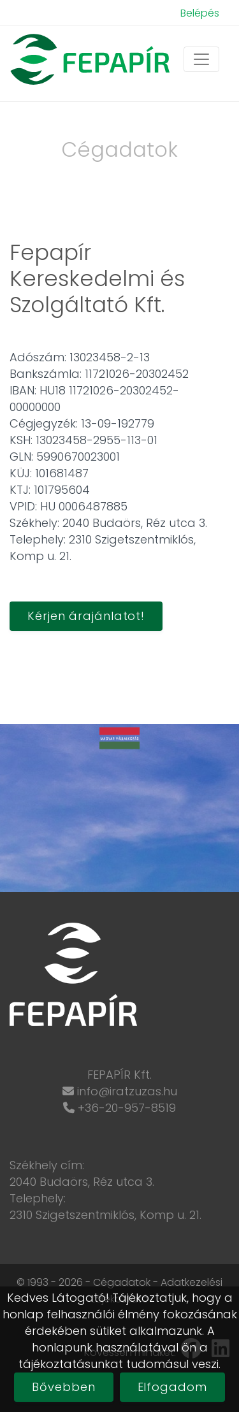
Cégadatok (121, 1282)
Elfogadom (172, 1387)
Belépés (199, 13)
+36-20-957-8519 (127, 1108)
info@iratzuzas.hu (127, 1091)
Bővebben (63, 1387)
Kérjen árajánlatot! (86, 616)
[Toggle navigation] (201, 59)
